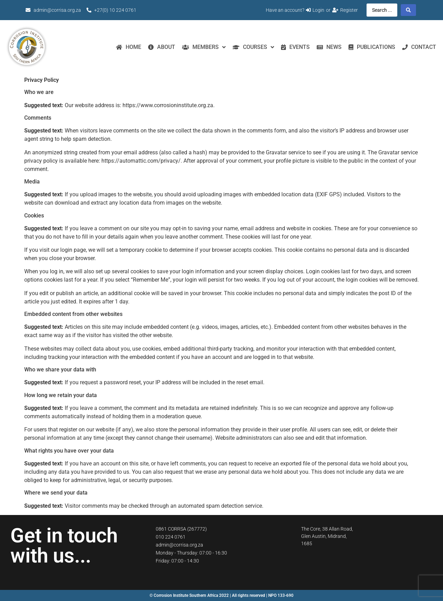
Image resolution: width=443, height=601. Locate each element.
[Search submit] (408, 10)
